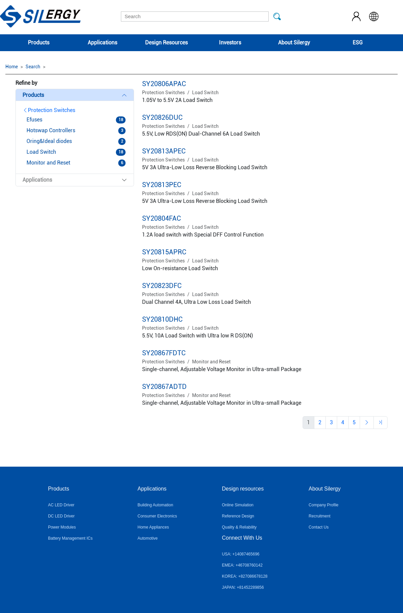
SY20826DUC (162, 117)
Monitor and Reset (211, 361)
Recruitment (319, 516)
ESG (358, 42)
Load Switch (205, 92)
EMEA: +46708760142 (242, 565)
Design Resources (166, 42)
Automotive (148, 538)
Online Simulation (238, 505)
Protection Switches (49, 110)
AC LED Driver (61, 505)
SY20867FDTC (164, 353)
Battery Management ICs (70, 538)
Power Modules (62, 527)
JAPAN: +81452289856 (243, 587)
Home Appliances (153, 527)
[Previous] (320, 422)
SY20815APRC (164, 252)
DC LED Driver (61, 516)
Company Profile (324, 505)
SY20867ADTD (164, 387)
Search (33, 66)
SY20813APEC (164, 151)
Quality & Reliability (239, 527)
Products (38, 42)
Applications (102, 42)
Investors (230, 42)
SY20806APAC (164, 84)
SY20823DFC (162, 286)
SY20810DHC (162, 319)
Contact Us (318, 527)
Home (11, 66)
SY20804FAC (161, 218)
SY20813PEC (161, 185)
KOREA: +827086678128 (245, 576)
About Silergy (294, 42)
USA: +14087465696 (241, 554)
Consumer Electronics (157, 516)
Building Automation (155, 505)
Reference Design (238, 516)
